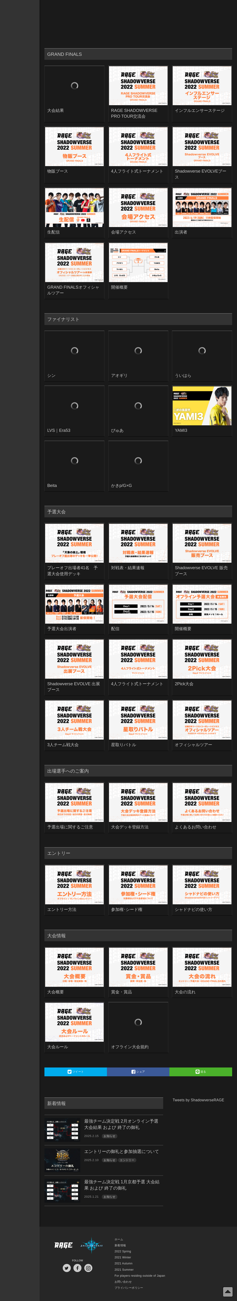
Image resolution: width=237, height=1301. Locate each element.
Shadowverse (91, 1246)
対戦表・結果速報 (127, 567)
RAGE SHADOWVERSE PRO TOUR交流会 (134, 113)
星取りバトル (123, 744)
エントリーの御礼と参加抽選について (121, 1151)
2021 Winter (123, 1257)
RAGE (63, 1246)
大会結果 (55, 110)
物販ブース (57, 171)
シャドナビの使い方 (193, 909)
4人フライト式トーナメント (137, 171)
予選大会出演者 (61, 628)
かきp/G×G (121, 485)
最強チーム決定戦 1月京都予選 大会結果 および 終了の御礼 (122, 1184)
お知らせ (109, 1135)
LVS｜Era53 (58, 430)
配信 (115, 628)
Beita (52, 485)
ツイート (76, 1071)
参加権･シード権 (126, 909)
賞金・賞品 (121, 991)
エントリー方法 (61, 909)
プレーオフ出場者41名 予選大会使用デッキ (72, 570)
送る (201, 1071)
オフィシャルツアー (193, 744)
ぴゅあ (117, 430)
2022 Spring (123, 1251)
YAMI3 (181, 430)
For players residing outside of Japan (140, 1275)
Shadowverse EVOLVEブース (200, 174)
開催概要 (119, 287)
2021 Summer (124, 1269)
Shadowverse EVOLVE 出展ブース (73, 686)
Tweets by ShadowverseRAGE (198, 1100)
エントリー (127, 1160)
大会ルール (57, 1046)
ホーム (119, 1239)
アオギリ (119, 375)
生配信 (53, 232)
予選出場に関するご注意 (70, 826)
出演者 (181, 232)
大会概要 (55, 991)
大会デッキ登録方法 (130, 826)
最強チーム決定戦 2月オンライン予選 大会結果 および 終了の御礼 (121, 1124)
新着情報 (120, 1245)
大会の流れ (185, 991)
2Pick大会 (184, 683)
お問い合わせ (123, 1281)
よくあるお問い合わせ (195, 826)
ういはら (183, 375)
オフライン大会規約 (130, 1046)
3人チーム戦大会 (63, 744)
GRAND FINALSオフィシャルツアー (73, 290)
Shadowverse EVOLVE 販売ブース (201, 570)
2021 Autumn (124, 1263)
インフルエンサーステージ (200, 110)
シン (51, 375)
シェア (138, 1071)
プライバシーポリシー (129, 1287)
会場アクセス (123, 232)
